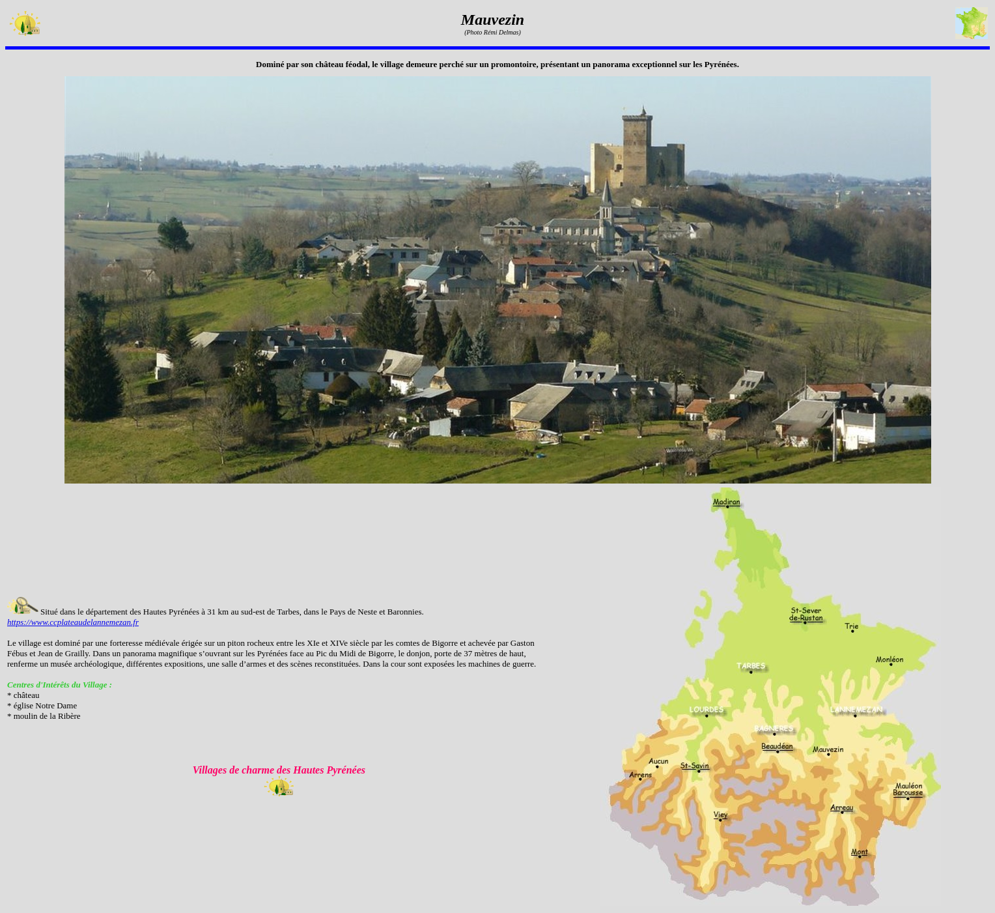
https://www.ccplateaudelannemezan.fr (73, 622)
